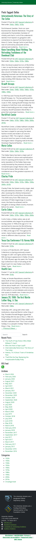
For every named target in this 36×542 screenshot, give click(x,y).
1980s (26, 61)
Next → (14, 328)
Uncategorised (10, 482)
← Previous (5, 328)
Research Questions (10, 524)
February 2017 (10, 444)
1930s (12, 89)
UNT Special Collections (23, 22)
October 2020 (10, 398)
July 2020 (8, 405)
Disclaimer (9, 535)
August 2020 (9, 402)
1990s (8, 92)
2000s (31, 120)
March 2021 (9, 388)
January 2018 (10, 430)
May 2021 (8, 384)
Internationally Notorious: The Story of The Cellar (17, 17)
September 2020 (11, 400)
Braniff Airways (7, 84)
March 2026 (9, 374)
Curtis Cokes (6, 209)
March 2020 (9, 412)
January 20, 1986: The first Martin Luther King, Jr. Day (15, 299)
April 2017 (8, 439)
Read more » (23, 47)
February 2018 (10, 428)
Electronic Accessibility (11, 537)
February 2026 (10, 377)
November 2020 (11, 395)
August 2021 (9, 381)
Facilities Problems (10, 529)
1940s (16, 89)
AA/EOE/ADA (18, 535)
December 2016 (11, 449)
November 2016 (11, 451)
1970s (21, 24)
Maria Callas (6, 145)
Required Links (26, 537)
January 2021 (10, 391)
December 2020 (11, 393)
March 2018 (9, 425)
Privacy (27, 535)
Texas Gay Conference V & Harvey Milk (17, 240)
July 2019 (8, 414)
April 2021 (8, 386)
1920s (7, 458)
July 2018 (8, 418)
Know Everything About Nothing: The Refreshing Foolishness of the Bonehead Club (16, 52)
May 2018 (8, 423)
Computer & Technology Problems (15, 527)
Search (24, 334)
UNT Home (18, 539)
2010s (3, 123)
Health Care (6, 269)
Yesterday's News (18, 2)
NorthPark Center (8, 114)
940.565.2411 (8, 522)
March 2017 (9, 442)
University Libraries (6, 2)
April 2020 (8, 409)
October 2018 (10, 416)
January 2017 (10, 446)
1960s (16, 24)
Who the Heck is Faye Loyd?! (15, 345)
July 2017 (8, 437)
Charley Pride (7, 176)
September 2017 (11, 435)
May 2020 (8, 407)
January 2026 (10, 379)
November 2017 (11, 432)
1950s (12, 24)
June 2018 (8, 421)
